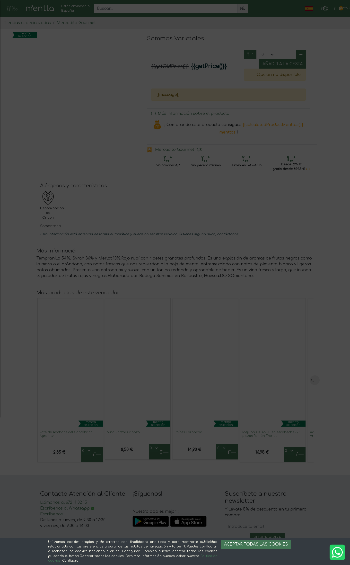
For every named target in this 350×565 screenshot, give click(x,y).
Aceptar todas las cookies (256, 544)
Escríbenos (51, 514)
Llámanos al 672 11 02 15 (63, 502)
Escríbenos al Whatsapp (67, 508)
